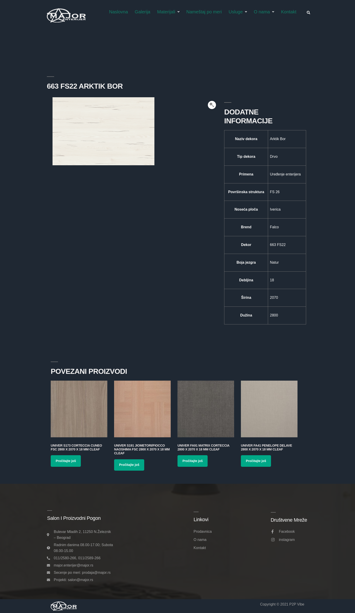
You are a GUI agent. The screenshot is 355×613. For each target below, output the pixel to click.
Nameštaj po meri (204, 11)
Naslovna (118, 11)
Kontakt (288, 11)
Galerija (142, 11)
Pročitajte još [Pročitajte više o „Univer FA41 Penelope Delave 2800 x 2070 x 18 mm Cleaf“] (256, 461)
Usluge (238, 11)
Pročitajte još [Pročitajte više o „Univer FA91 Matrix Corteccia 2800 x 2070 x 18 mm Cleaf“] (192, 461)
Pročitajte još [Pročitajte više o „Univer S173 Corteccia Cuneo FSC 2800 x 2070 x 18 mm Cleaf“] (66, 461)
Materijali (168, 11)
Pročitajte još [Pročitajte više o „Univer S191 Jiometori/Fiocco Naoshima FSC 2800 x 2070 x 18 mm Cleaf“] (129, 465)
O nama (264, 11)
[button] (212, 105)
